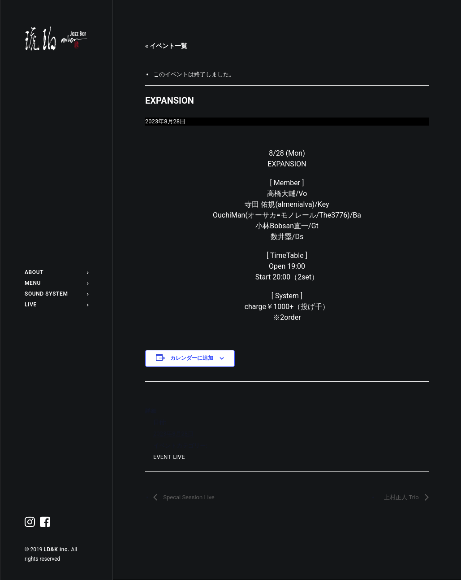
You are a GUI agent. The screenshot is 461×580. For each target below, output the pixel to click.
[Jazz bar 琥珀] (56, 38)
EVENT (162, 457)
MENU (56, 283)
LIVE (56, 304)
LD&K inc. (57, 549)
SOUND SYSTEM (56, 294)
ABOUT (56, 272)
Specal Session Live (188, 497)
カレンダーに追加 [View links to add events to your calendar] (191, 358)
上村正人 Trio (402, 497)
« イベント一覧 (166, 45)
